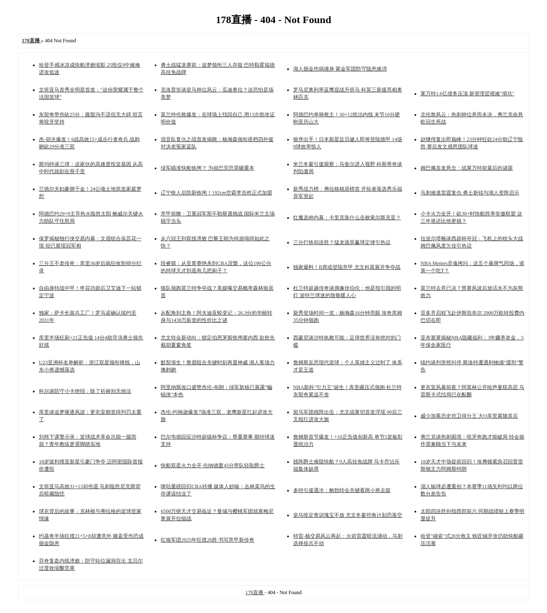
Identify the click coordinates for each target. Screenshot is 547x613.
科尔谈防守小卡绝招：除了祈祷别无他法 (85, 391)
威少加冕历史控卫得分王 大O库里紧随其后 (469, 416)
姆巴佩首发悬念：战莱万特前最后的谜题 (467, 168)
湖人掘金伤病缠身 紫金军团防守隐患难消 (340, 69)
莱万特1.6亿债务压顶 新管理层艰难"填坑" (468, 94)
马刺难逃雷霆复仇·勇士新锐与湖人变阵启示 (470, 193)
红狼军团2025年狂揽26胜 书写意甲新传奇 (207, 540)
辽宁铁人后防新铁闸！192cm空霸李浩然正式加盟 (216, 193)
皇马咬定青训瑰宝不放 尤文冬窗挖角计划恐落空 (347, 515)
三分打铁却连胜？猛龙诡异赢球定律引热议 (342, 242)
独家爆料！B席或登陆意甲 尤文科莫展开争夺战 (346, 267)
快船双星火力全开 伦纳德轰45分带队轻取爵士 (213, 466)
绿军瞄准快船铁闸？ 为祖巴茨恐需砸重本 (207, 168)
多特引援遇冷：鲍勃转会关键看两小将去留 (342, 490)
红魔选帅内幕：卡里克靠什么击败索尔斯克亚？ (347, 218)
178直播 (255, 592)
